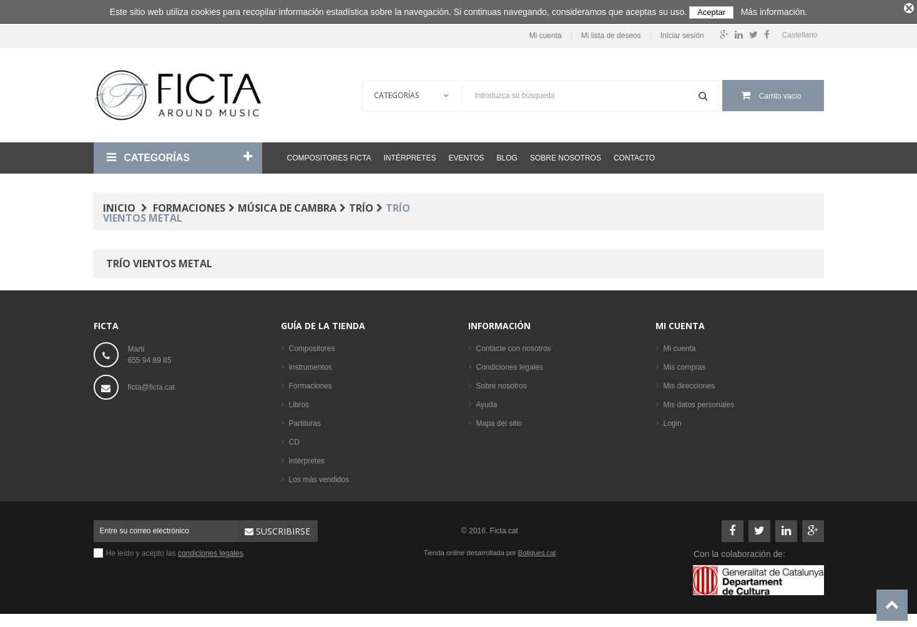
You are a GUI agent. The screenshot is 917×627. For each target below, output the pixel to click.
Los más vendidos (319, 477)
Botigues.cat (537, 550)
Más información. (774, 12)
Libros (299, 402)
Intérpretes (409, 155)
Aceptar (711, 12)
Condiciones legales (509, 364)
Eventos (466, 155)
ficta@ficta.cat (151, 384)
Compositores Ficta (329, 155)
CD (294, 439)
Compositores (312, 346)
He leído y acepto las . (176, 550)
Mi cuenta (545, 33)
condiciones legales (210, 550)
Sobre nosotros (565, 155)
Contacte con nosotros (513, 346)
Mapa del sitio (499, 421)
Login (673, 421)
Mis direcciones (689, 383)
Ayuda (487, 402)
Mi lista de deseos (611, 33)
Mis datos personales (699, 402)
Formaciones (310, 383)
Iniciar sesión (682, 33)
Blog (507, 155)
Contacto (634, 155)
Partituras (305, 421)
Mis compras (685, 364)
